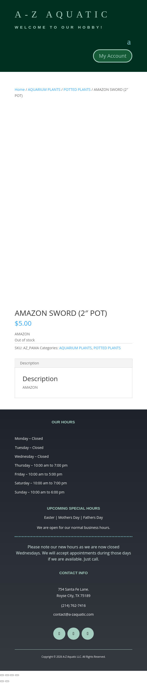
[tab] (73, 363)
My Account (112, 55)
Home (20, 89)
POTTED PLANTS (77, 89)
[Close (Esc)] (2, 675)
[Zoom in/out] (17, 675)
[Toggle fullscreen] (12, 675)
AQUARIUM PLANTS (44, 89)
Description (29, 363)
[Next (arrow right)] (7, 681)
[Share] (7, 675)
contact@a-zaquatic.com (73, 614)
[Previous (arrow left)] (2, 681)
